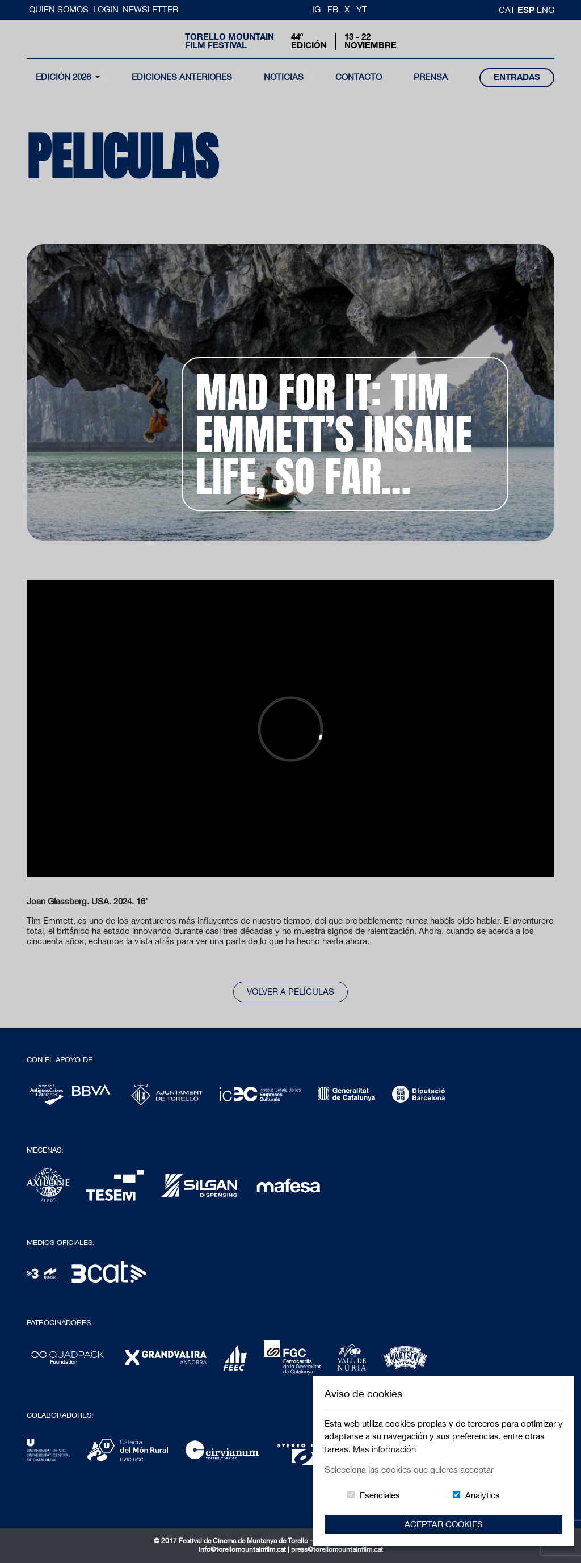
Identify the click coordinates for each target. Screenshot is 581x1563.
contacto (358, 77)
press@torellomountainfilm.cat (337, 1549)
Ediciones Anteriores (182, 77)
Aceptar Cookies (444, 1524)
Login (106, 9)
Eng (545, 10)
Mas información (384, 1449)
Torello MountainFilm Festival (229, 41)
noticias (284, 77)
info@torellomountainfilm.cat (243, 1549)
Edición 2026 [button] (64, 77)
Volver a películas (290, 991)
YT (361, 9)
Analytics (482, 1495)
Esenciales (380, 1495)
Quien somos (60, 9)
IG (316, 9)
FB (332, 9)
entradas (517, 77)
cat (508, 10)
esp (527, 10)
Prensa (431, 77)
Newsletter (150, 9)
